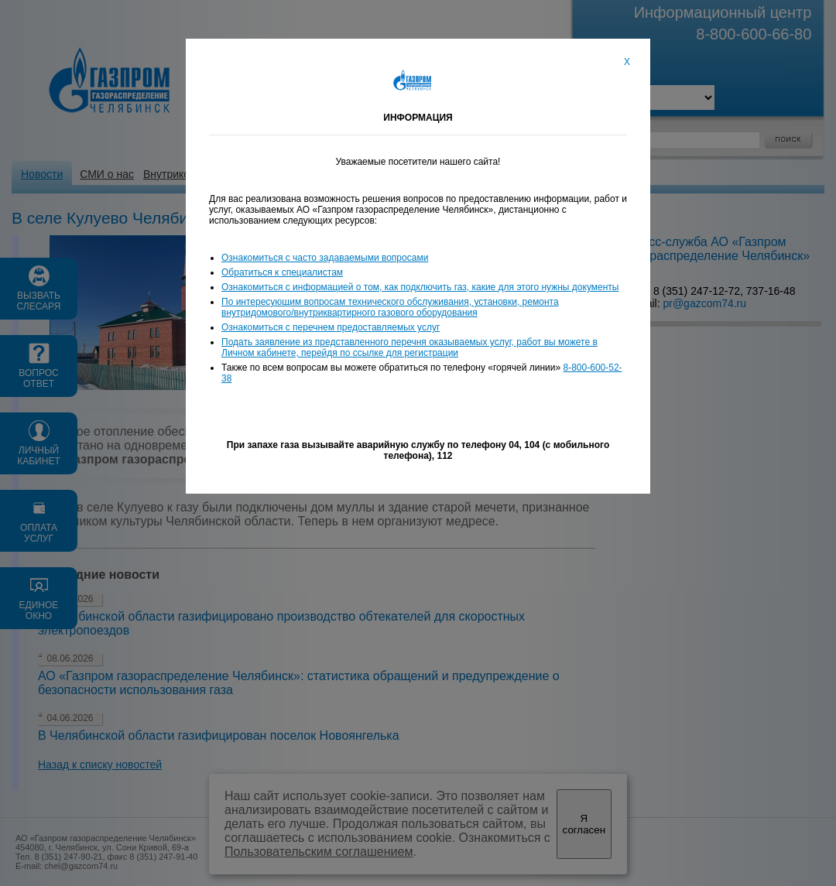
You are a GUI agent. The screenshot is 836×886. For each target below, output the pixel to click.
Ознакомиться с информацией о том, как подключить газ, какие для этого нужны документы (419, 287)
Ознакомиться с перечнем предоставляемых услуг (330, 327)
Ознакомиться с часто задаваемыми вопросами (324, 257)
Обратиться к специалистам (282, 272)
